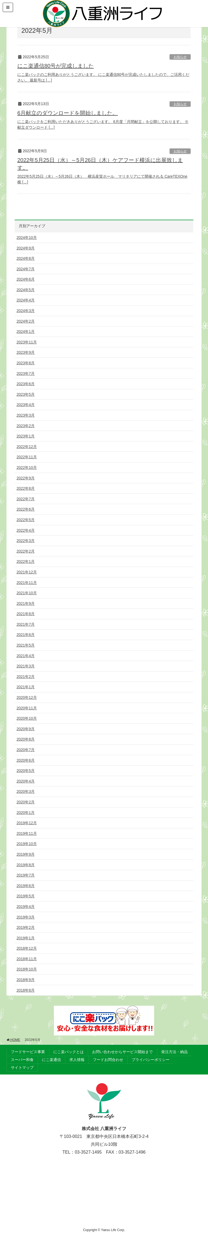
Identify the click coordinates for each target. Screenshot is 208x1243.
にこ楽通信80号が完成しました (55, 66)
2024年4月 (26, 300)
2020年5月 (26, 770)
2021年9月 (26, 603)
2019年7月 (26, 875)
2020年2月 (26, 802)
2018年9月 (26, 980)
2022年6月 (26, 509)
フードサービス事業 (28, 1052)
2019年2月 (26, 927)
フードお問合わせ (108, 1059)
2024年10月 (27, 237)
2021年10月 (27, 593)
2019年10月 (27, 844)
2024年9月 (26, 248)
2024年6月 (26, 279)
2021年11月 (27, 582)
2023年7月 (26, 373)
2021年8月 (26, 614)
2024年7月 (26, 269)
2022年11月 (27, 457)
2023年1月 (26, 436)
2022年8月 (26, 488)
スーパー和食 (22, 1059)
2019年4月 (26, 906)
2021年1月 (26, 687)
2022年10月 (27, 467)
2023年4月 (26, 405)
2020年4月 (26, 781)
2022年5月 (26, 520)
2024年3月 (26, 311)
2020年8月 (26, 739)
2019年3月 (26, 917)
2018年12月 (27, 948)
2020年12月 (27, 697)
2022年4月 (26, 530)
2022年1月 (26, 561)
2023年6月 (26, 384)
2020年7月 (26, 750)
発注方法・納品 (174, 1052)
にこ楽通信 (51, 1059)
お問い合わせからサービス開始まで (122, 1052)
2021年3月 (26, 666)
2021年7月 (26, 624)
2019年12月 (27, 823)
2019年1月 (26, 938)
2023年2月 (26, 426)
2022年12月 (27, 446)
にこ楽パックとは (68, 1052)
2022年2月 (26, 551)
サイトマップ (22, 1067)
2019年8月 (26, 865)
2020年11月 (27, 708)
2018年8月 (26, 990)
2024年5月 (26, 290)
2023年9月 (26, 352)
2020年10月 (27, 718)
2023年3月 (26, 415)
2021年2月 (26, 676)
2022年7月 (26, 499)
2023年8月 (26, 363)
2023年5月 (26, 394)
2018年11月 (27, 959)
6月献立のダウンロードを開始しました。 (67, 113)
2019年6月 (26, 886)
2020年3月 (26, 791)
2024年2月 (26, 321)
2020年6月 (26, 760)
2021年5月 (26, 645)
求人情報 (76, 1059)
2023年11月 (27, 342)
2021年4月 (26, 656)
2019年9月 (26, 854)
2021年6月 (26, 634)
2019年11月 (27, 833)
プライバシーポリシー (151, 1059)
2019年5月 (26, 896)
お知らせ (180, 57)
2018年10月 (27, 969)
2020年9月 (26, 729)
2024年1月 (26, 331)
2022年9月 (26, 478)
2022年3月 (26, 540)
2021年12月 (27, 572)
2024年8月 (26, 258)
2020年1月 (26, 812)
